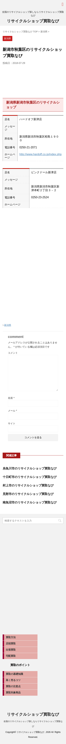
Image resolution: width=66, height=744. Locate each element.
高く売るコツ (13, 680)
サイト (11, 423)
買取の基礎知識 (14, 673)
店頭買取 (11, 643)
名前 (11, 398)
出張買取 (11, 649)
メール (12, 410)
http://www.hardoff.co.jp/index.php (40, 154)
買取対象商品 (13, 692)
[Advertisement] (33, 80)
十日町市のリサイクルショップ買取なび (29, 477)
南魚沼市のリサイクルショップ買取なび (29, 502)
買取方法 (11, 637)
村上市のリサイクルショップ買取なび (28, 485)
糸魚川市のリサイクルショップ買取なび (29, 468)
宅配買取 (11, 655)
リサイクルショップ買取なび (33, 21)
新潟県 (7, 325)
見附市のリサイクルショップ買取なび (28, 494)
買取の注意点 (13, 686)
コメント (13, 352)
